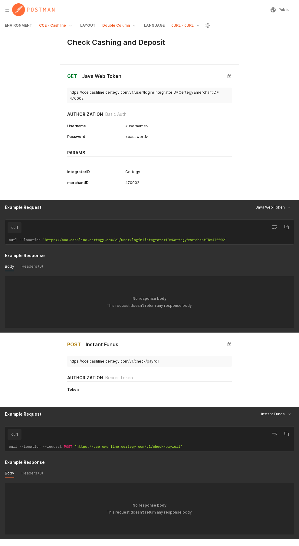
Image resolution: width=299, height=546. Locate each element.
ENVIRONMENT (18, 25)
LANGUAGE (154, 25)
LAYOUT (88, 25)
